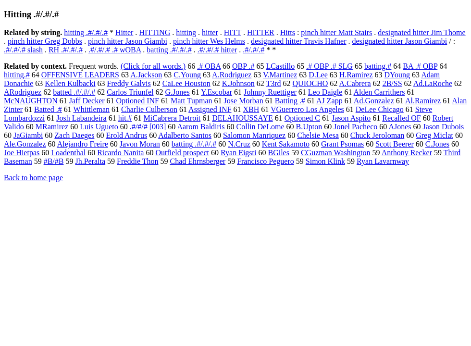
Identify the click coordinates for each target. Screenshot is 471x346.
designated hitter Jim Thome (421, 32)
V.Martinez (280, 75)
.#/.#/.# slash (23, 50)
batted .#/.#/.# (74, 92)
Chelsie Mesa (318, 135)
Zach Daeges (74, 135)
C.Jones (437, 144)
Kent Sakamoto (286, 144)
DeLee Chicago (380, 109)
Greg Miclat (434, 135)
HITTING (154, 32)
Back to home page (33, 177)
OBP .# (243, 66)
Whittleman (92, 109)
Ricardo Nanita (120, 152)
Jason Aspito (351, 118)
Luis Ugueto (99, 127)
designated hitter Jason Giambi (399, 41)
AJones (399, 127)
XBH (251, 109)
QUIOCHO (310, 83)
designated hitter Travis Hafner (299, 41)
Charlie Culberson (149, 109)
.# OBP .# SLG (329, 66)
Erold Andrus (126, 135)
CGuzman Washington (336, 152)
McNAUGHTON (31, 101)
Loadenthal (68, 152)
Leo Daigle (325, 92)
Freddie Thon (137, 161)
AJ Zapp (329, 101)
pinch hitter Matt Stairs (336, 32)
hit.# (125, 118)
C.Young (187, 75)
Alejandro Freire (82, 144)
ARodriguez (22, 92)
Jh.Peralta (90, 161)
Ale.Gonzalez (25, 144)
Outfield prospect (182, 152)
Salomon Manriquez (254, 135)
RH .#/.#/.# (66, 50)
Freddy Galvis (129, 83)
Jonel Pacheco (355, 127)
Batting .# (290, 101)
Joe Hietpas (21, 152)
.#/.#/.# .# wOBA (114, 50)
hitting (186, 32)
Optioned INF (137, 101)
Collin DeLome (260, 127)
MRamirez (52, 127)
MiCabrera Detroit (172, 118)
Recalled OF (401, 118)
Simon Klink (325, 161)
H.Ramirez (356, 75)
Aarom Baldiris (200, 127)
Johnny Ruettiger (270, 92)
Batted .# (48, 109)
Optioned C (302, 118)
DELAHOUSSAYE (242, 118)
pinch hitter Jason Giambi (127, 41)
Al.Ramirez (423, 101)
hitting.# (17, 75)
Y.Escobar (216, 92)
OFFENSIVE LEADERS (80, 75)
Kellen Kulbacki (70, 83)
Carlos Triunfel (130, 92)
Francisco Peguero (265, 161)
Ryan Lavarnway (383, 161)
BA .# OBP (420, 66)
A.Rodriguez (231, 75)
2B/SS (392, 83)
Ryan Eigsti (238, 152)
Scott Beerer (394, 144)
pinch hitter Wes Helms (209, 41)
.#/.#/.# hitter (217, 50)
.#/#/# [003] (148, 127)
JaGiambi (28, 135)
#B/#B (54, 161)
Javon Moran (140, 144)
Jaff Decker (87, 101)
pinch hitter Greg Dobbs (45, 41)
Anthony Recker (407, 152)
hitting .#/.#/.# (86, 32)
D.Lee (318, 75)
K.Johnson (238, 83)
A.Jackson (146, 75)
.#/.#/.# (253, 50)
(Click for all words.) (153, 66)
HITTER (260, 32)
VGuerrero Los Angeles (307, 109)
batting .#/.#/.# (169, 50)
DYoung (397, 75)
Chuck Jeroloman (377, 135)
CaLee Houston (186, 83)
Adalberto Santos (184, 135)
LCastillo (280, 66)
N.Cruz (239, 144)
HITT (232, 32)
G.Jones (177, 92)
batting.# (377, 66)
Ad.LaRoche (432, 83)
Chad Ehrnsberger (197, 161)
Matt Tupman (191, 101)
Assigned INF (209, 109)
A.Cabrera (355, 83)
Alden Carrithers (379, 92)
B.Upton (309, 127)
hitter (210, 32)
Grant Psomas (342, 144)
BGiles (278, 152)
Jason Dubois (443, 127)
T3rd (273, 83)
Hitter (124, 32)
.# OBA (209, 66)
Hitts (287, 32)
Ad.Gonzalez (374, 101)
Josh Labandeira (81, 118)
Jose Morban (243, 101)
